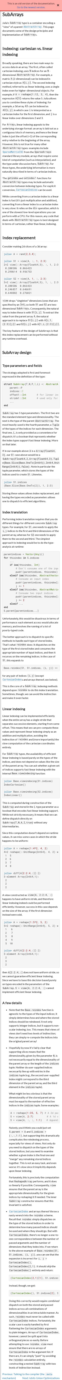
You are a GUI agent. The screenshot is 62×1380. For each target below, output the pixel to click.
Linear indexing (13, 709)
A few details (12, 1003)
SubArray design (16, 352)
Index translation (14, 512)
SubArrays (12, 14)
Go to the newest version (31, 7)
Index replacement (19, 237)
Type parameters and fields (22, 366)
